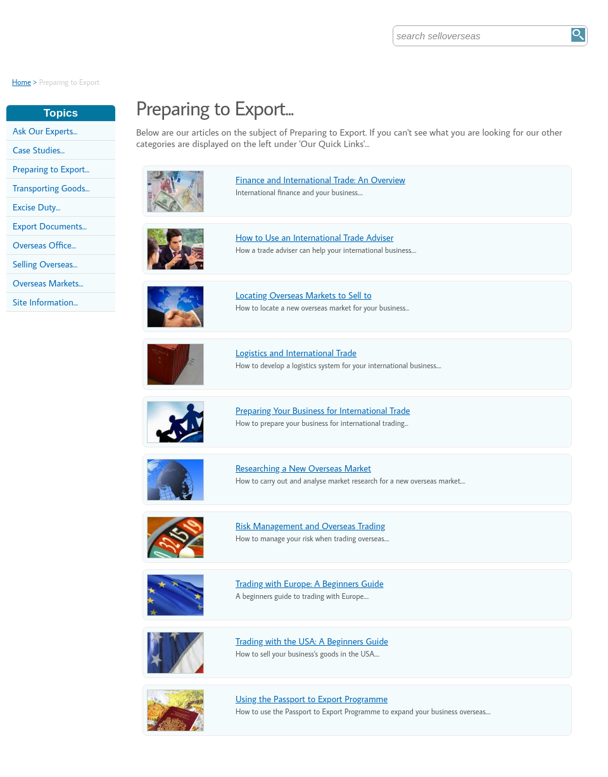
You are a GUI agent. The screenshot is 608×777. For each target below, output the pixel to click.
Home (21, 82)
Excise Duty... (36, 207)
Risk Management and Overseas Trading (310, 526)
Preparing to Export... (51, 169)
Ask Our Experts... (45, 131)
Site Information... (45, 302)
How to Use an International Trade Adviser (314, 237)
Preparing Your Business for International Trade (323, 410)
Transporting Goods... (51, 188)
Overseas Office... (44, 245)
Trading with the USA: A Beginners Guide (312, 641)
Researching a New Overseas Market (303, 468)
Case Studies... (39, 150)
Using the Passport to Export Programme (312, 699)
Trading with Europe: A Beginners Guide (310, 583)
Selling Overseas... (45, 264)
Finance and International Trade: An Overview (320, 180)
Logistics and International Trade (296, 353)
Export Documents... (50, 226)
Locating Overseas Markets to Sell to (304, 295)
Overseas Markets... (48, 283)
